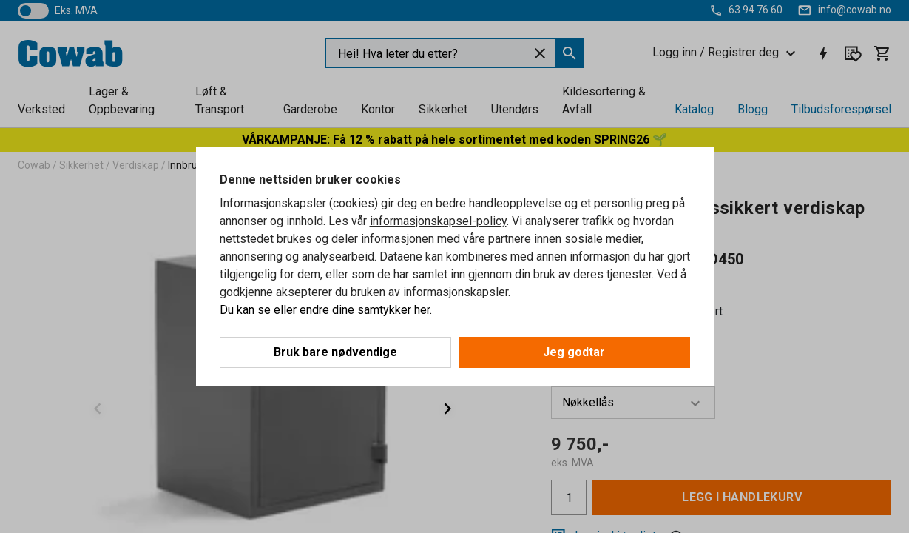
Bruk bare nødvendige (335, 352)
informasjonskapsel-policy (438, 221)
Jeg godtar (574, 352)
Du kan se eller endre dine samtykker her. (326, 310)
